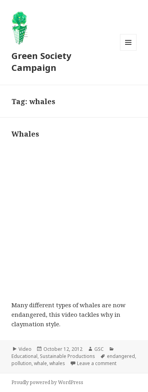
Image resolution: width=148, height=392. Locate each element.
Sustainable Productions (67, 356)
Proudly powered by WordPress (47, 382)
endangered (121, 356)
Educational (24, 356)
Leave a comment (96, 363)
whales (57, 363)
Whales (25, 134)
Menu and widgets (128, 50)
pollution (21, 363)
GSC (99, 349)
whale (40, 363)
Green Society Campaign (41, 61)
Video (25, 349)
